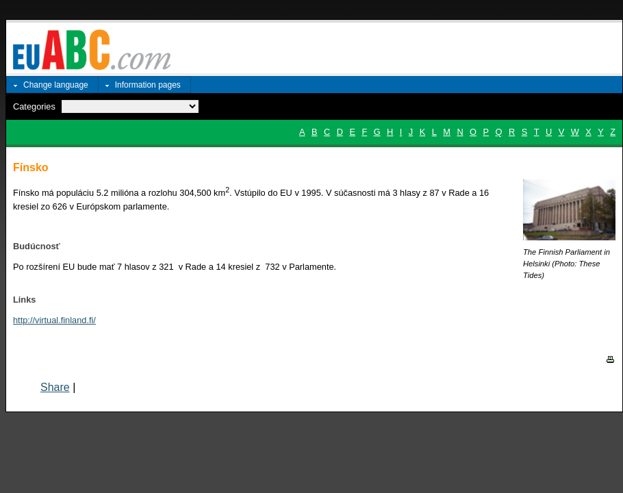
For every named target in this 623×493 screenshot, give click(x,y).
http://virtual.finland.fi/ (54, 320)
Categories (34, 106)
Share (55, 387)
